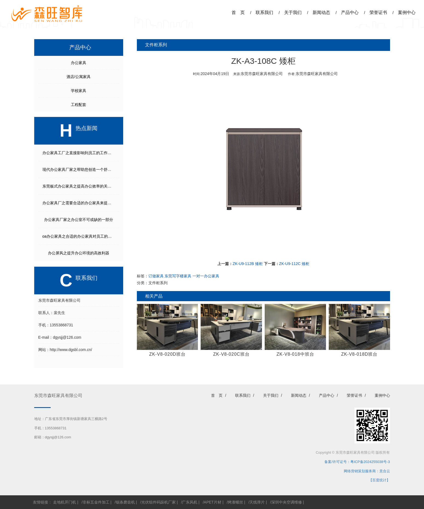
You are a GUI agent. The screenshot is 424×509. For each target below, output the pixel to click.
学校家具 (78, 90)
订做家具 (156, 276)
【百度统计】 (379, 480)
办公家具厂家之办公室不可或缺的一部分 (78, 219)
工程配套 (78, 104)
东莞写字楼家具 (178, 276)
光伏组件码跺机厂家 (158, 502)
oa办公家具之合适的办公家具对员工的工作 (79, 236)
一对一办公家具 (205, 276)
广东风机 (189, 502)
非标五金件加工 (96, 502)
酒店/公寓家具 (79, 76)
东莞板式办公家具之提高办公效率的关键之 (78, 186)
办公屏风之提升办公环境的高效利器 (78, 253)
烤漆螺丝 (235, 502)
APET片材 (212, 502)
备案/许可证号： (335, 462)
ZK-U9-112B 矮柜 (248, 263)
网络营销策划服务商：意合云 (367, 471)
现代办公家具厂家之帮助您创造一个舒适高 (78, 169)
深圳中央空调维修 (286, 502)
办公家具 (78, 63)
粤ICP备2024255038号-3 (370, 462)
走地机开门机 (64, 502)
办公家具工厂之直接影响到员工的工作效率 (78, 153)
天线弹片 (257, 502)
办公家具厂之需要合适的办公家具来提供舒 (78, 203)
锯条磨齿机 (125, 502)
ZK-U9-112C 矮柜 (294, 263)
